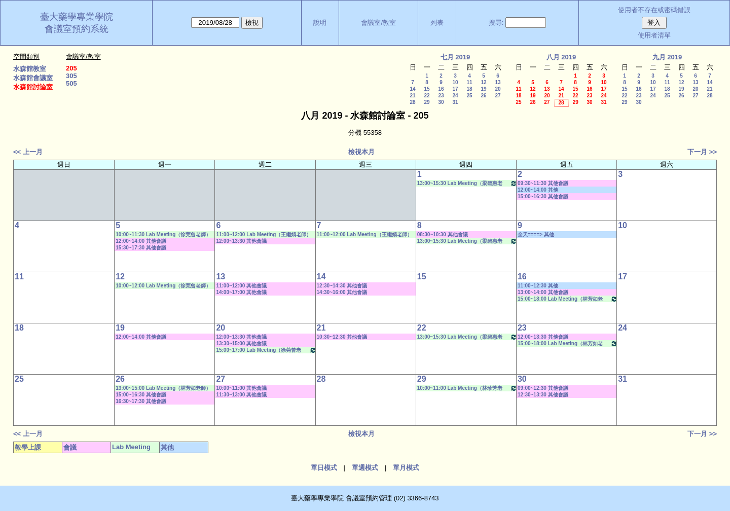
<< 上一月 (28, 152)
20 (497, 89)
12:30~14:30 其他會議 (342, 285)
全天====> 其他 (536, 234)
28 (412, 102)
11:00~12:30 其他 (538, 285)
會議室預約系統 (76, 29)
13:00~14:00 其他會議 (543, 292)
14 (412, 89)
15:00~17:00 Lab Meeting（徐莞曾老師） (266, 350)
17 (455, 89)
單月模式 (406, 467)
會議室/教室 (378, 22)
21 (412, 95)
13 (497, 82)
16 (441, 89)
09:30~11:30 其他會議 (543, 183)
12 (483, 82)
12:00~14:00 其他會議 (141, 241)
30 (441, 102)
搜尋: (496, 22)
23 (441, 95)
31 (455, 102)
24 (455, 95)
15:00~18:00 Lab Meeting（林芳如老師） (567, 299)
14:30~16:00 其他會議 (342, 292)
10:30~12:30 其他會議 (342, 337)
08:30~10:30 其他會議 (442, 234)
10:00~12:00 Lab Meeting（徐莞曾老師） (163, 285)
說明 (319, 22)
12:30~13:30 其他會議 (543, 394)
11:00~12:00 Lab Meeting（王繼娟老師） (263, 234)
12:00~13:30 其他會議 (241, 241)
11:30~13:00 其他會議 (241, 394)
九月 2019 (667, 57)
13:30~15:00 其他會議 (241, 343)
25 (469, 95)
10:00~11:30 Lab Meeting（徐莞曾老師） (163, 234)
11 (469, 82)
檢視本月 (361, 152)
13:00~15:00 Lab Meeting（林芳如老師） (163, 388)
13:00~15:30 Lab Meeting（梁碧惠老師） (467, 183)
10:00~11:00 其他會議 (241, 388)
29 (426, 102)
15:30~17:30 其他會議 (141, 247)
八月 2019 (561, 57)
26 (483, 95)
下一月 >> (702, 152)
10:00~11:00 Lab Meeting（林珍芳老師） (467, 388)
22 (426, 95)
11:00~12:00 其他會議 (241, 285)
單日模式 (324, 467)
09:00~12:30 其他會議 (543, 388)
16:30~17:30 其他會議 (141, 401)
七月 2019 (455, 57)
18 (469, 89)
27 (497, 95)
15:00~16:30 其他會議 (543, 196)
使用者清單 (654, 35)
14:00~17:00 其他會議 (241, 292)
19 (483, 89)
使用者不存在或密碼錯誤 (654, 10)
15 (426, 89)
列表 (437, 22)
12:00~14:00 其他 (538, 190)
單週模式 (365, 467)
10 (455, 82)
